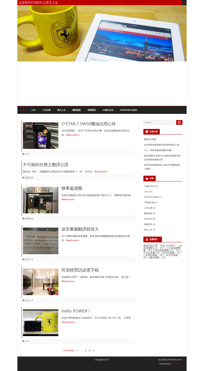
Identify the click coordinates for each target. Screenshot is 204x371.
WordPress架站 (128, 110)
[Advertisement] (102, 83)
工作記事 (46, 110)
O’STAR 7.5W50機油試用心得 (88, 123)
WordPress (176, 363)
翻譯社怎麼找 (150, 139)
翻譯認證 (76, 110)
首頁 (23, 110)
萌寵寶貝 (92, 110)
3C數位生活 (108, 110)
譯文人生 (61, 110)
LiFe (33, 110)
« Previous (68, 350)
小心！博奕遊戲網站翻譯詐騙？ (158, 150)
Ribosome (153, 359)
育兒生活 (148, 218)
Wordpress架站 (151, 196)
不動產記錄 (149, 202)
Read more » (73, 134)
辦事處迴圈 (71, 188)
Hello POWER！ (76, 311)
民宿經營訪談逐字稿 (80, 270)
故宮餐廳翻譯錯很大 (80, 229)
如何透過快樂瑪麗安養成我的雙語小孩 (161, 144)
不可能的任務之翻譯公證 (45, 164)
